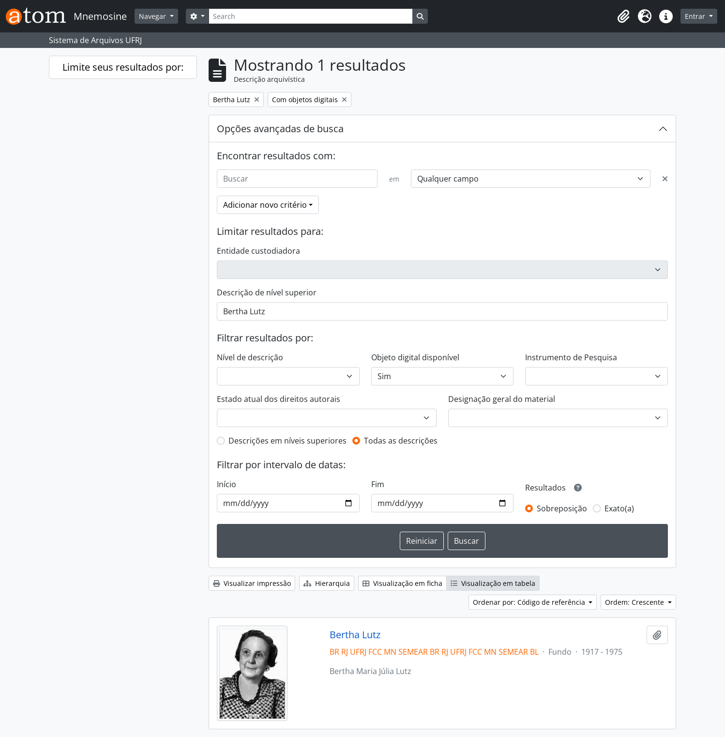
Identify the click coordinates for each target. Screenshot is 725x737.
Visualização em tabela (493, 583)
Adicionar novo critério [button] (265, 205)
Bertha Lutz (355, 635)
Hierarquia (326, 583)
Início (226, 484)
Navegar (153, 16)
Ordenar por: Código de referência (530, 602)
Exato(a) (619, 508)
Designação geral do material (501, 399)
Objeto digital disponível (415, 357)
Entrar (696, 16)
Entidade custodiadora (258, 251)
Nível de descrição (250, 357)
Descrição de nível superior (267, 292)
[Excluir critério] (665, 178)
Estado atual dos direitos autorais (278, 399)
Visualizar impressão (252, 583)
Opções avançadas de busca (280, 128)
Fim (377, 484)
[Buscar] (297, 178)
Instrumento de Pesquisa (571, 357)
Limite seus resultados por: (122, 67)
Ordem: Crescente (635, 602)
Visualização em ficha (402, 583)
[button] (623, 16)
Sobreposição (562, 508)
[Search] (311, 16)
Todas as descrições (401, 440)
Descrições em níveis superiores (287, 440)
